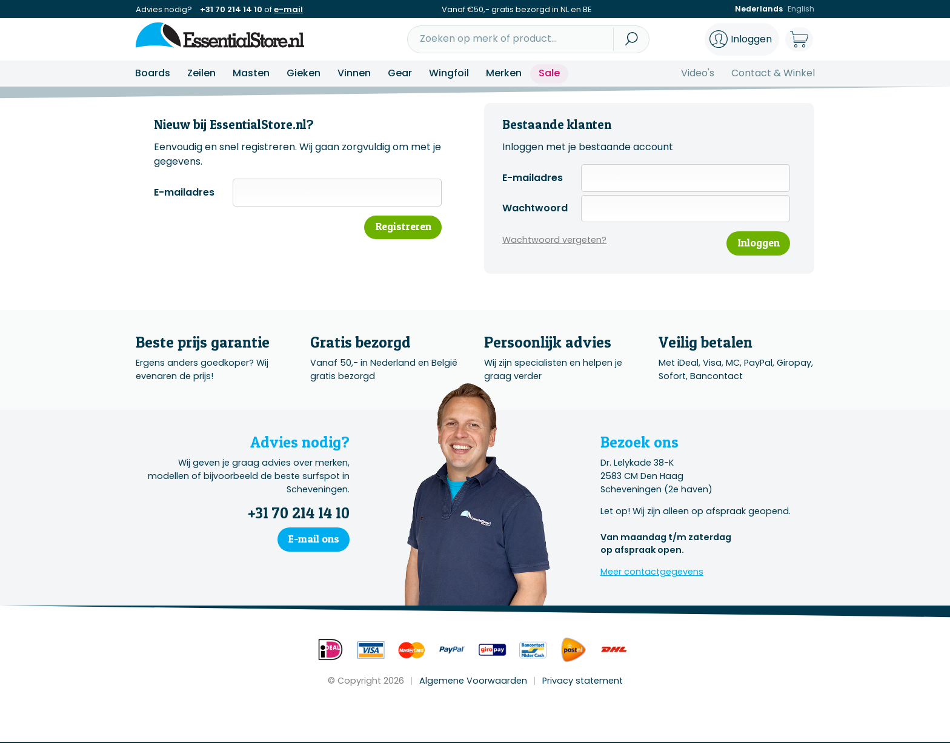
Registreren (401, 226)
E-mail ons (312, 539)
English (800, 9)
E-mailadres (184, 192)
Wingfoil (449, 73)
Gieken (304, 73)
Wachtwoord (535, 208)
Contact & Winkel (773, 73)
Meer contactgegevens (651, 573)
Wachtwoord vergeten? (554, 240)
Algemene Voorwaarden (473, 681)
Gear (400, 73)
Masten (251, 73)
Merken (504, 73)
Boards (152, 73)
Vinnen (354, 73)
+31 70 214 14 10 (231, 9)
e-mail (288, 9)
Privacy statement (582, 681)
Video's (697, 73)
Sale (549, 73)
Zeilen (201, 73)
